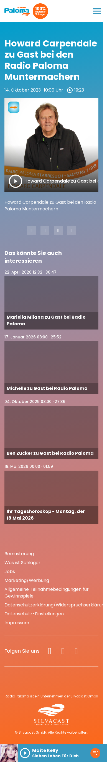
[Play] (15, 181)
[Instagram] (63, 651)
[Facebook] (49, 651)
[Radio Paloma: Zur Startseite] (17, 11)
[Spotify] (76, 651)
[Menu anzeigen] (97, 11)
